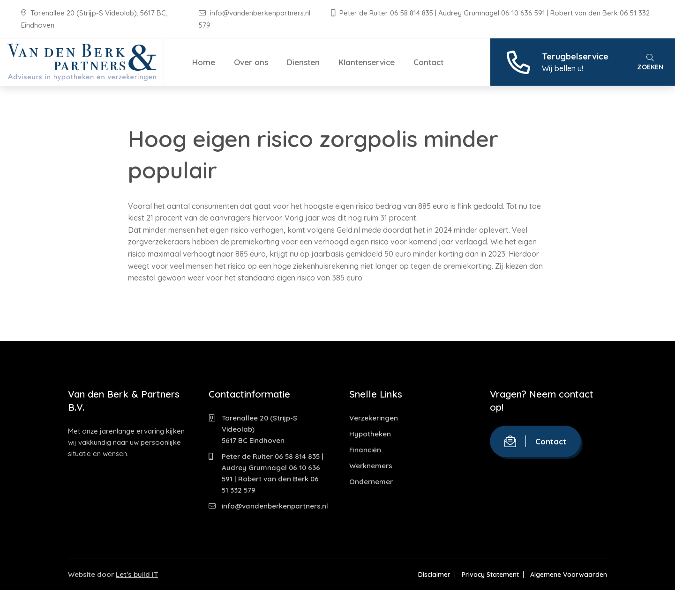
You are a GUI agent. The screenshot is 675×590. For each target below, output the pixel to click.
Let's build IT (137, 574)
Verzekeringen (373, 417)
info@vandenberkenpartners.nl (255, 12)
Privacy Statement (490, 574)
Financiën (365, 449)
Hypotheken (370, 433)
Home (203, 62)
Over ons (251, 62)
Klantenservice (366, 62)
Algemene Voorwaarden (568, 574)
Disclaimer (434, 574)
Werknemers (370, 465)
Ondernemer (371, 481)
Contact (428, 62)
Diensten (303, 62)
